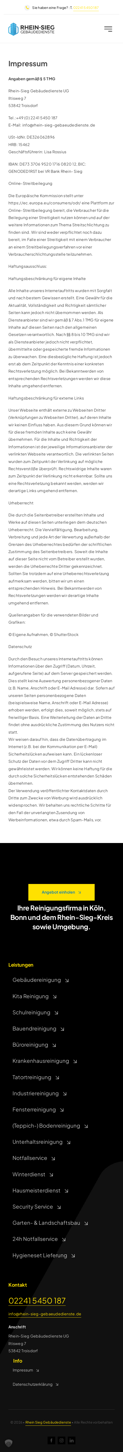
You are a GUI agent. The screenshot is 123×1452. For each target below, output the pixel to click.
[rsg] (31, 25)
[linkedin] (71, 1440)
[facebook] (51, 1440)
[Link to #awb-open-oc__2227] (108, 30)
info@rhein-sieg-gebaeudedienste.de (44, 1313)
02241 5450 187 (86, 7)
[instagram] (61, 1440)
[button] (8, 1443)
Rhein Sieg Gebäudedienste (48, 1422)
